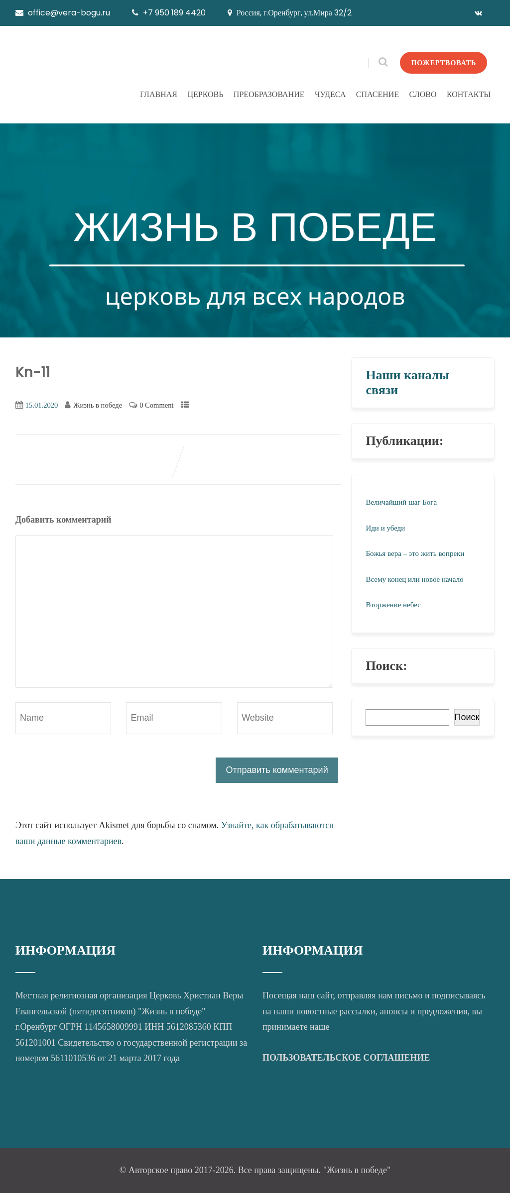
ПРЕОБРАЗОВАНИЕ (269, 94)
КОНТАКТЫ (469, 94)
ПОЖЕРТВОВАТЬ (443, 63)
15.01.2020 (41, 405)
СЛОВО (423, 94)
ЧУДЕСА (330, 94)
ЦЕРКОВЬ (205, 94)
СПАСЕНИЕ (377, 94)
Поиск (467, 717)
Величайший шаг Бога (401, 502)
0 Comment (156, 405)
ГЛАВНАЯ (158, 94)
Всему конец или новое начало (414, 579)
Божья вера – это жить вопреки (415, 553)
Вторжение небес (393, 605)
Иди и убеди (385, 528)
